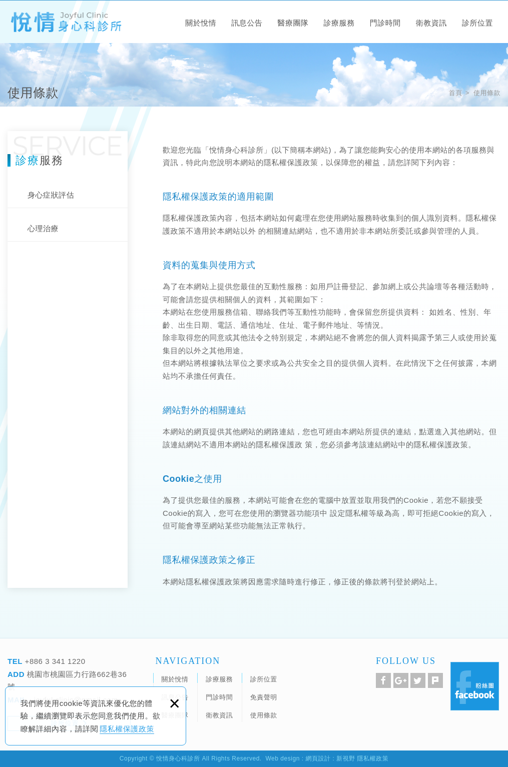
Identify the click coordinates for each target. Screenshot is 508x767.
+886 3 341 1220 (54, 661)
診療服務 (339, 23)
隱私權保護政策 (127, 728)
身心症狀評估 (51, 195)
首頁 (455, 93)
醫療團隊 (292, 23)
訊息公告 (246, 23)
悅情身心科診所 (66, 23)
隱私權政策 (373, 758)
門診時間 (385, 23)
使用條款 (486, 93)
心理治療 (43, 228)
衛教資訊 (431, 23)
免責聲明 (263, 697)
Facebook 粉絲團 (474, 686)
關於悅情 (200, 23)
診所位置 (477, 23)
